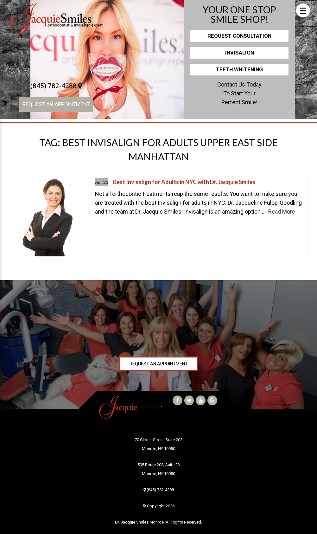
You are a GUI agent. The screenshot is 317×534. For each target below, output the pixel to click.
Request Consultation (239, 36)
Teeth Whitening (239, 69)
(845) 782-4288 (56, 86)
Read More (281, 211)
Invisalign (239, 52)
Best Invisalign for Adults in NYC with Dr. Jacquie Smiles (184, 181)
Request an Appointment (56, 104)
